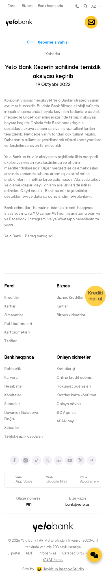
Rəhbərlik (12, 369)
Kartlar (10, 306)
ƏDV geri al (66, 413)
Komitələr (12, 395)
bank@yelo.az (77, 505)
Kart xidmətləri (17, 332)
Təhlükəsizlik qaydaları (23, 437)
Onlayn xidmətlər (73, 357)
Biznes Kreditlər (70, 298)
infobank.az (47, 554)
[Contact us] (94, 555)
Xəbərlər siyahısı (53, 42)
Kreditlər (11, 298)
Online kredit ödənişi (74, 378)
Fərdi (12, 6)
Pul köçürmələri (18, 324)
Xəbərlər (11, 428)
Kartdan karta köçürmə (76, 395)
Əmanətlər (13, 315)
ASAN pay (65, 421)
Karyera (11, 378)
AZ (93, 7)
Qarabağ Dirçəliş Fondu (80, 554)
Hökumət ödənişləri (74, 386)
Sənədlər (12, 404)
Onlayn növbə (69, 404)
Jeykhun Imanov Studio (63, 569)
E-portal (13, 554)
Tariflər (10, 341)
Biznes (27, 6)
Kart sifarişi (66, 369)
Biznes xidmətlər (71, 315)
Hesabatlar (13, 386)
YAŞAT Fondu (53, 560)
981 (77, 6)
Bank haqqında (50, 6)
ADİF (29, 554)
